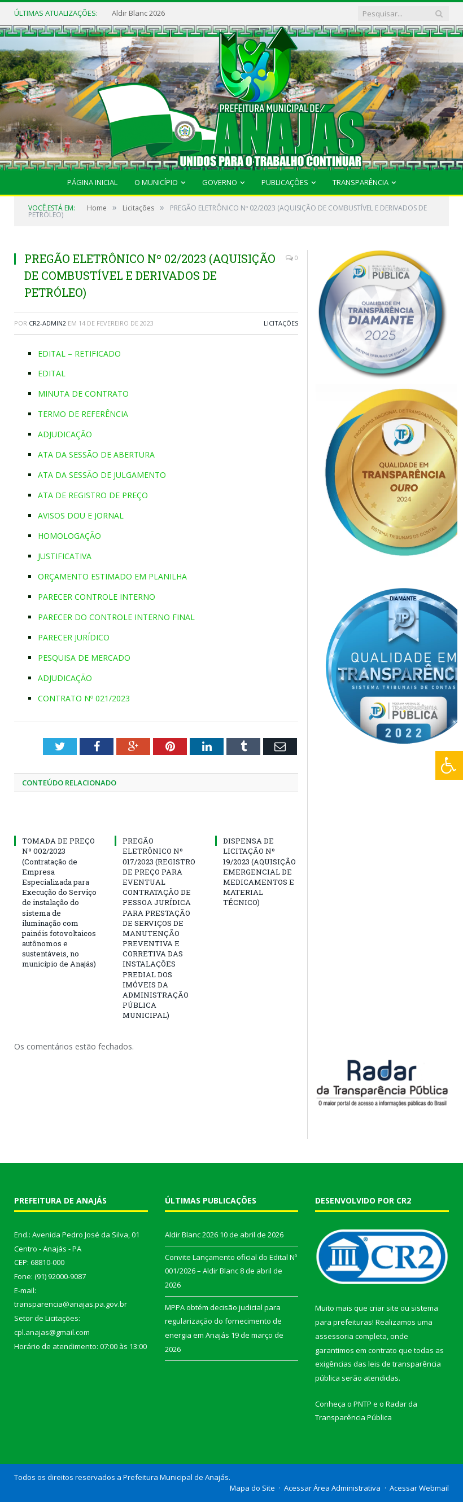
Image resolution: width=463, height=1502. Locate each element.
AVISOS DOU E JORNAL (81, 515)
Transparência (360, 182)
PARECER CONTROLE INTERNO (96, 596)
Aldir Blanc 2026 (138, 13)
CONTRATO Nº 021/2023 (84, 698)
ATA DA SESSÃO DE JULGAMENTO (102, 474)
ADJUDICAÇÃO (65, 434)
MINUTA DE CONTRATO (83, 393)
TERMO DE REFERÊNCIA (83, 414)
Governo (219, 182)
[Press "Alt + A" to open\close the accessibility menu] (449, 765)
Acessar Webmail (419, 1488)
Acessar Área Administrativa (332, 1488)
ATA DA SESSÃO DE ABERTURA (96, 454)
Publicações (284, 182)
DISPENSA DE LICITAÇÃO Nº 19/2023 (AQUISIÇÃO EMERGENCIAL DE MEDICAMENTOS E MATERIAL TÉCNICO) (259, 871)
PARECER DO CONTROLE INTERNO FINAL (116, 617)
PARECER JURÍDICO (74, 637)
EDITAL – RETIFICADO (79, 353)
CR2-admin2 (47, 323)
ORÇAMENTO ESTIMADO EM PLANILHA (112, 576)
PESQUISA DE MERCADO (84, 657)
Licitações (281, 323)
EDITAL (51, 373)
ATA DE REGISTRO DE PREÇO (93, 495)
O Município (156, 182)
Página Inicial (92, 182)
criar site (384, 1308)
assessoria (334, 1336)
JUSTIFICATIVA (64, 556)
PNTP (362, 1404)
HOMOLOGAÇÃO (69, 535)
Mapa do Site (252, 1488)
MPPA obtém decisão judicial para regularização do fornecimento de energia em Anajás (223, 1321)
